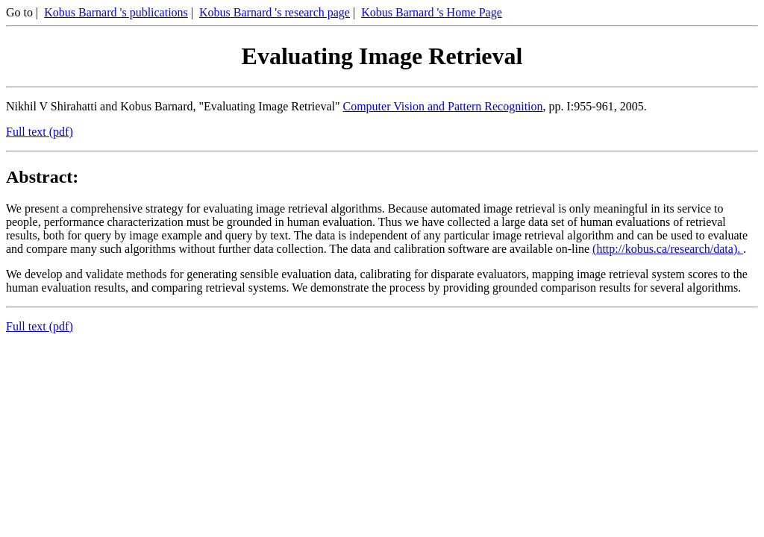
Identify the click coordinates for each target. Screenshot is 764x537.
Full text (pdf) (39, 131)
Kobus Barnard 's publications (116, 12)
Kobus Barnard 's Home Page (431, 12)
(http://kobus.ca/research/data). (667, 248)
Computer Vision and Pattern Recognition (442, 106)
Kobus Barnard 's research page (274, 12)
